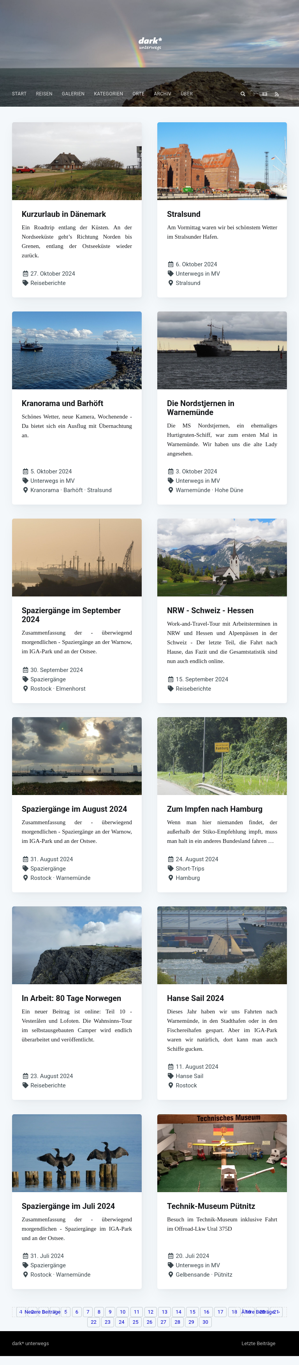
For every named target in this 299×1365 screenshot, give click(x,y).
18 (234, 1321)
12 (151, 1321)
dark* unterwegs (30, 1352)
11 (137, 1321)
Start (19, 94)
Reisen (44, 94)
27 (164, 1331)
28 (177, 1331)
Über (187, 94)
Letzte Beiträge (258, 1352)
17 (220, 1321)
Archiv (162, 94)
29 (191, 1331)
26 (150, 1331)
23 (108, 1331)
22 (94, 1331)
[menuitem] (19, 94)
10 (123, 1321)
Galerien (73, 94)
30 (205, 1331)
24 (122, 1331)
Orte (138, 94)
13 (164, 1321)
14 (178, 1321)
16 (206, 1321)
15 (192, 1321)
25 (136, 1331)
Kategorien (108, 94)
